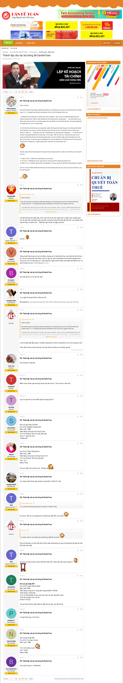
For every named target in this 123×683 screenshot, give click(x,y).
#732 (81, 443)
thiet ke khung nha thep (57, 302)
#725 (81, 269)
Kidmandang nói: (26, 194)
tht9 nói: (23, 530)
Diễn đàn (8, 43)
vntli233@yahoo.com (41, 263)
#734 (81, 494)
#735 (81, 521)
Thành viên (30, 43)
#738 (81, 609)
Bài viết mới (5, 48)
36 (19, 92)
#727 (81, 310)
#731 (81, 416)
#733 (81, 473)
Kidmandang (8, 59)
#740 (81, 657)
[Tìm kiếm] (116, 43)
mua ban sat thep (72, 302)
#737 (81, 576)
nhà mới (25, 112)
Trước (6, 92)
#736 (81, 550)
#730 (81, 396)
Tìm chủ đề (13, 48)
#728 (81, 354)
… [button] (13, 92)
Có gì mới (19, 43)
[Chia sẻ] (77, 97)
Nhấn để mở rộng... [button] (51, 212)
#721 (81, 97)
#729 (81, 375)
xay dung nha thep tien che (39, 302)
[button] (23, 43)
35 (16, 92)
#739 (81, 630)
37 (23, 92)
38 (26, 92)
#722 (81, 185)
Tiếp (30, 92)
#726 (81, 289)
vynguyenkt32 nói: (26, 503)
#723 (81, 227)
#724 (81, 248)
